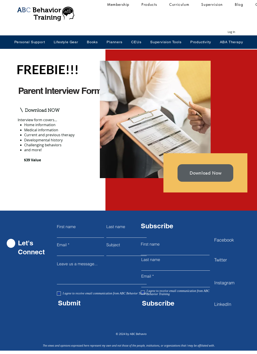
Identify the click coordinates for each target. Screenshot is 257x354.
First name (66, 227)
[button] (43, 110)
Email (62, 245)
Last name (115, 227)
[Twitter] (230, 259)
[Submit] (89, 303)
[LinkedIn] (230, 304)
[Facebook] (230, 239)
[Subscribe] (173, 303)
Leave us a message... (77, 264)
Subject (113, 245)
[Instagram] (230, 282)
